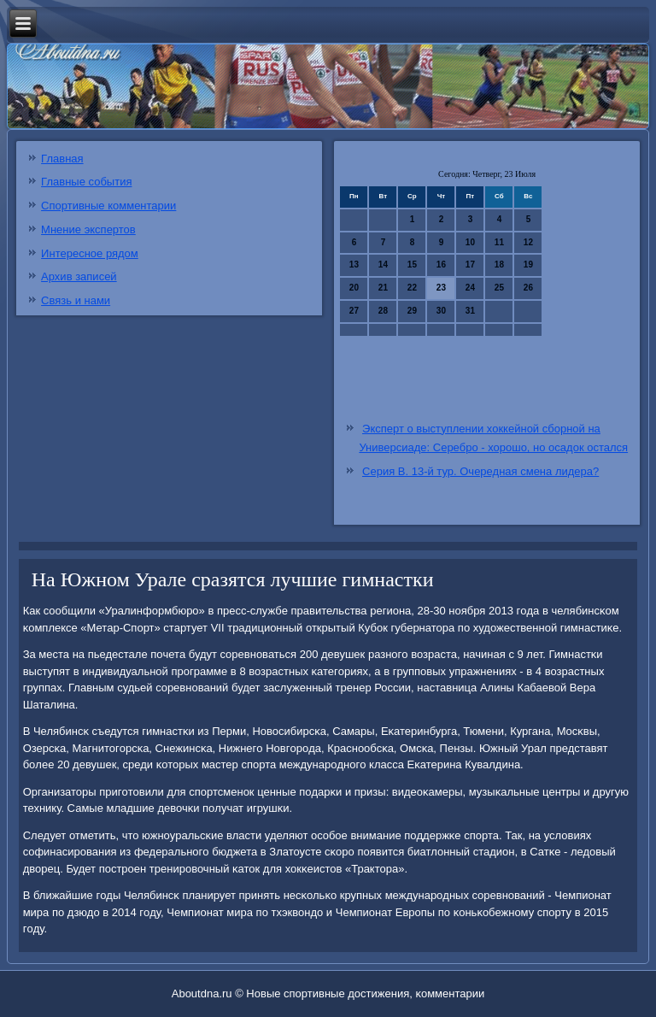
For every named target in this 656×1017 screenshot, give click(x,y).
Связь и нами (75, 300)
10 (470, 242)
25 (499, 287)
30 (441, 310)
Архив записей (79, 276)
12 (528, 242)
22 (412, 287)
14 (383, 264)
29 (412, 310)
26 (528, 287)
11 (499, 242)
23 (441, 287)
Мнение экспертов (88, 229)
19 (528, 264)
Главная (62, 158)
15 (412, 264)
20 (354, 287)
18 (499, 264)
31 (470, 310)
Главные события (86, 181)
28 (383, 310)
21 (383, 287)
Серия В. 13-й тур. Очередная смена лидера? (480, 471)
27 (354, 310)
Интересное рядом (89, 253)
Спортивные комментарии (108, 205)
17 (470, 264)
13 (354, 264)
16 (441, 264)
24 (470, 287)
